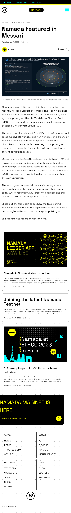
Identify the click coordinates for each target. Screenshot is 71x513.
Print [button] (63, 49)
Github (8, 486)
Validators (10, 472)
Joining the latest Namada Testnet (32, 302)
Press (7, 445)
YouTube (44, 472)
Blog (42, 468)
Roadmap (44, 477)
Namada (12, 49)
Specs (7, 481)
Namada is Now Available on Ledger (27, 273)
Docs (7, 477)
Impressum (12, 506)
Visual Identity (48, 454)
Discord (43, 445)
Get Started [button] (36, 10)
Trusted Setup (13, 449)
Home (7, 440)
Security (9, 454)
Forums (43, 449)
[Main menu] (67, 10)
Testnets (10, 468)
